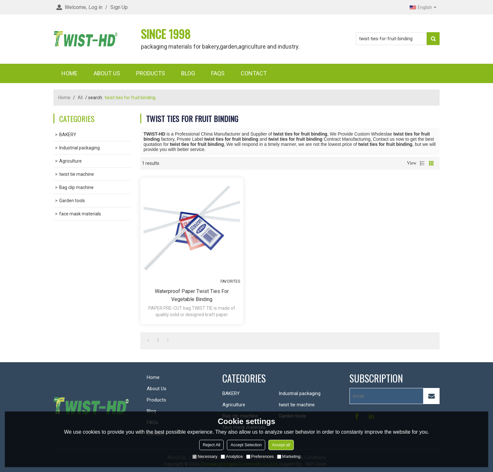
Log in (95, 7)
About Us (107, 73)
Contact (254, 73)
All (80, 97)
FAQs (218, 73)
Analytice (232, 456)
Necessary (204, 456)
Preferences (260, 456)
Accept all (281, 444)
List (422, 163)
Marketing (289, 456)
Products (150, 73)
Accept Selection (246, 444)
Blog (188, 73)
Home (69, 73)
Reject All (211, 444)
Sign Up (119, 7)
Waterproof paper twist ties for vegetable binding (192, 295)
